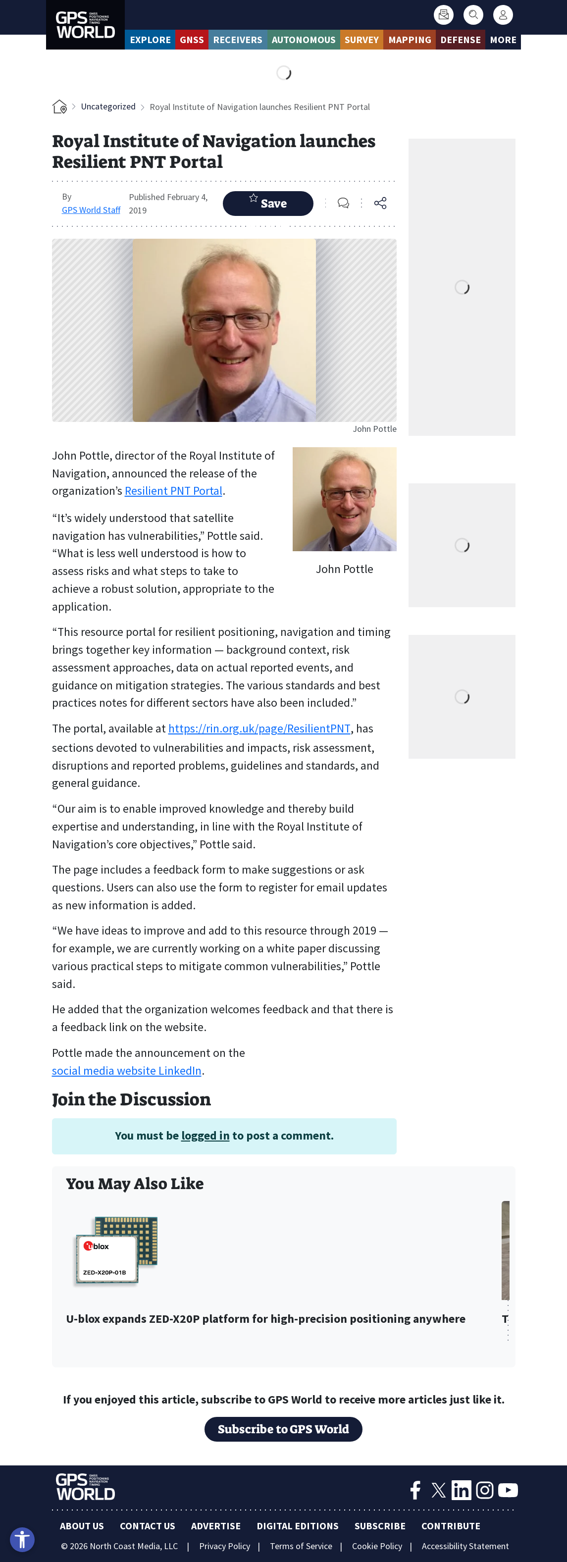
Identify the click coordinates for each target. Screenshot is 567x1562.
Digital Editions (298, 1525)
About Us (82, 1525)
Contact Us (147, 1525)
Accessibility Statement (465, 1546)
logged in (205, 1135)
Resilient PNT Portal (173, 490)
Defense (460, 39)
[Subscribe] (444, 15)
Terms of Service (301, 1546)
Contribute (450, 1525)
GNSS (192, 39)
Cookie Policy (377, 1546)
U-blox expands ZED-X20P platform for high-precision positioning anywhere (265, 1319)
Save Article (268, 204)
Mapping (409, 39)
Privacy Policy (224, 1546)
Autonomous (304, 39)
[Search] (473, 15)
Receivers (237, 39)
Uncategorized (108, 106)
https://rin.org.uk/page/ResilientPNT (259, 728)
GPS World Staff (91, 209)
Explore (150, 39)
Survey (362, 39)
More (503, 39)
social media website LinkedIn (127, 1070)
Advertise (216, 1525)
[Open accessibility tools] (22, 1539)
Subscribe (380, 1525)
